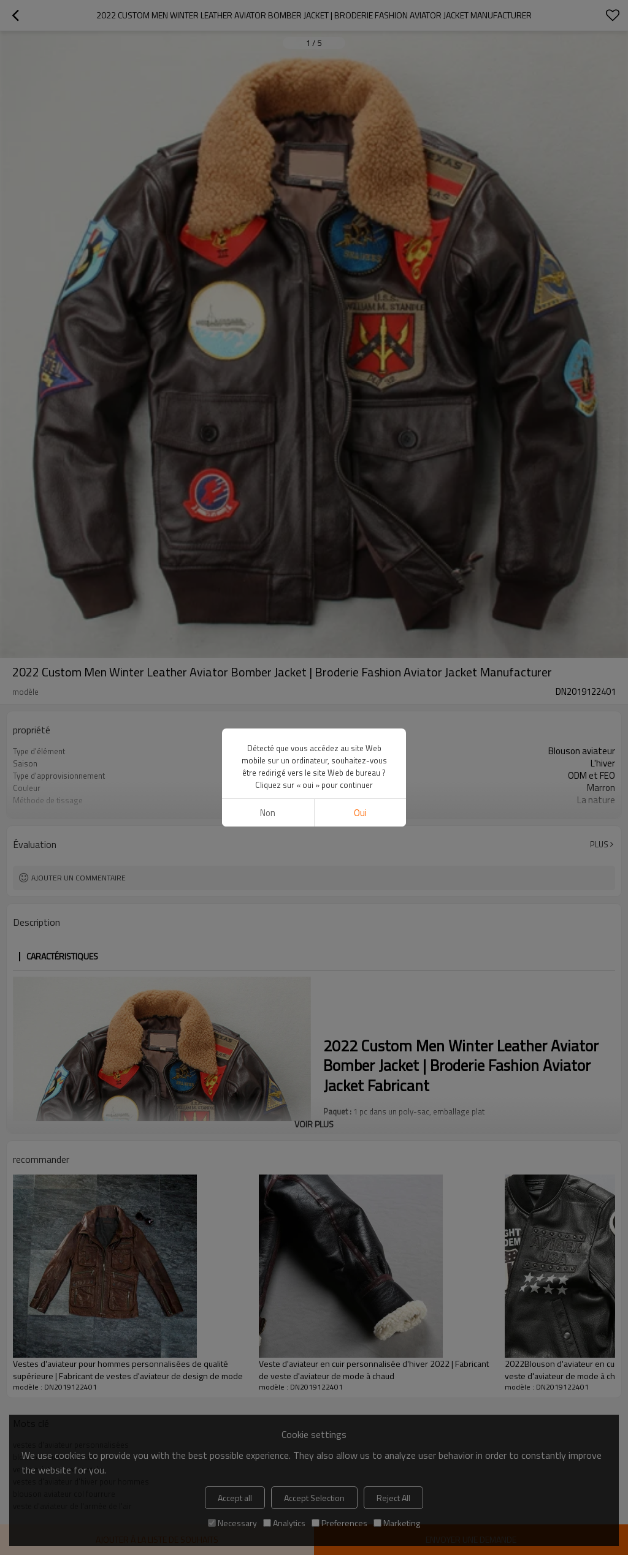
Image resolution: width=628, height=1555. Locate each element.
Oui (360, 813)
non (267, 813)
